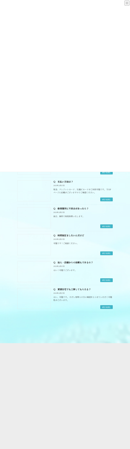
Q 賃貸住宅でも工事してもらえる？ (72, 289)
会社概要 (73, 347)
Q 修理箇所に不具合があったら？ (71, 209)
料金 (72, 351)
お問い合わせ (75, 361)
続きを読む (106, 172)
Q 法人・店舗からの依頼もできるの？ (73, 263)
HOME (72, 342)
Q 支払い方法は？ (63, 182)
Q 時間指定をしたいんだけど (68, 236)
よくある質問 (75, 356)
